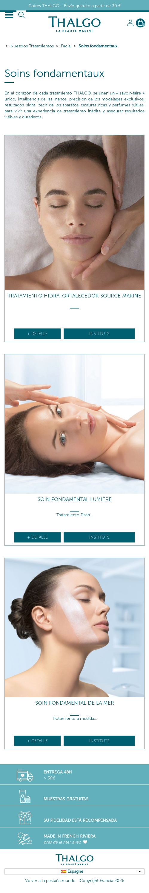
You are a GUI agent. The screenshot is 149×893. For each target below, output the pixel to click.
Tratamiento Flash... (74, 514)
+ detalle (37, 333)
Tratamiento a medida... (75, 718)
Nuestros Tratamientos (32, 46)
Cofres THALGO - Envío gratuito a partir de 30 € (74, 5)
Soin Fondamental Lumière (75, 499)
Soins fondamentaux (98, 46)
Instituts (99, 333)
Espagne (75, 871)
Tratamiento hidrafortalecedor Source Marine (74, 296)
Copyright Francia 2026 (102, 880)
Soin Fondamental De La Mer (74, 703)
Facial (66, 46)
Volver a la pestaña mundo (50, 880)
